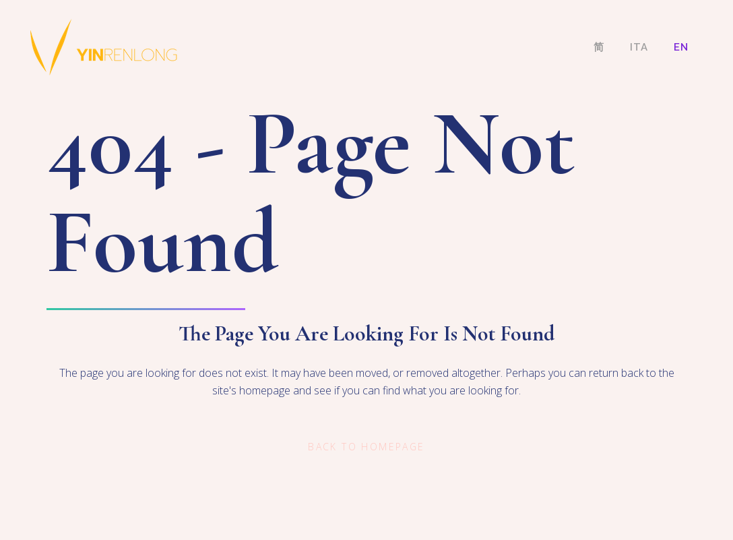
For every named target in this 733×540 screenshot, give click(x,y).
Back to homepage (366, 446)
